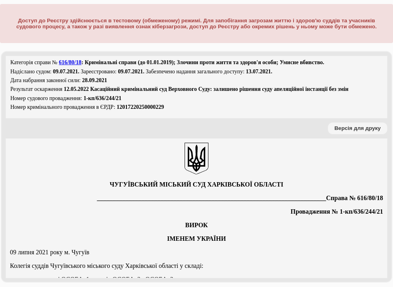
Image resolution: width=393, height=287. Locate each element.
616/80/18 (70, 62)
